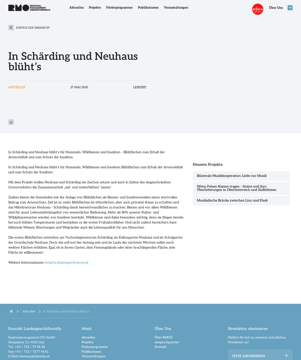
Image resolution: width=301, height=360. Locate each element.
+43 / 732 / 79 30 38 (30, 347)
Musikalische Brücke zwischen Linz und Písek (232, 201)
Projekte (88, 342)
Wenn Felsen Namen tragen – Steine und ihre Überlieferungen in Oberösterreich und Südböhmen (236, 188)
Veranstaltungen (94, 356)
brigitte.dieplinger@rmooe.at (66, 263)
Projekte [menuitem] (95, 7)
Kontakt (161, 347)
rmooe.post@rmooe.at (34, 356)
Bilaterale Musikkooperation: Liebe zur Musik (232, 176)
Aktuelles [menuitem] (76, 7)
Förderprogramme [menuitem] (119, 7)
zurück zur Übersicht (33, 27)
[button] (286, 355)
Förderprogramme (95, 347)
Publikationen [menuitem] (148, 7)
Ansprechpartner (167, 342)
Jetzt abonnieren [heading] (248, 356)
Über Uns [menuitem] (276, 8)
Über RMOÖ (164, 337)
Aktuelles (88, 337)
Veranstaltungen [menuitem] (176, 7)
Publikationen (91, 352)
